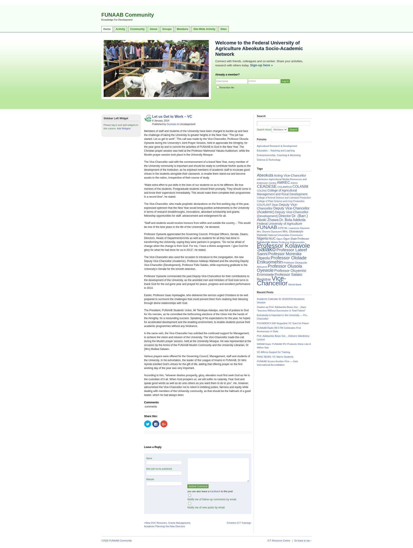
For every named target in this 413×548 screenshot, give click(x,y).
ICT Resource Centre (279, 540)
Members (182, 29)
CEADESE (267, 186)
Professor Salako (288, 274)
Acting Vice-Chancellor (290, 175)
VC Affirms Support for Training (273, 352)
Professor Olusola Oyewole (279, 268)
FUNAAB (267, 227)
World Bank (294, 284)
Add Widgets (124, 128)
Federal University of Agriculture (279, 223)
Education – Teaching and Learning (276, 150)
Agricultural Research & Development (277, 146)
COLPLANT (264, 204)
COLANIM (300, 186)
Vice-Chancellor (272, 281)
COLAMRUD (284, 187)
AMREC (283, 183)
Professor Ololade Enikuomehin (282, 259)
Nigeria (262, 238)
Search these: (264, 129)
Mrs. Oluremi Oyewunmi (269, 231)
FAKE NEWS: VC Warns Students (275, 356)
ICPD (281, 228)
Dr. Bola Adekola (292, 220)
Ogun (279, 238)
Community (137, 29)
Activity (120, 29)
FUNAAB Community (127, 15)
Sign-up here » (261, 65)
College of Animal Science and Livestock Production (284, 197)
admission (262, 179)
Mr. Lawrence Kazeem (296, 228)
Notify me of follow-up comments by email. (212, 499)
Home (107, 29)
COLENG (262, 190)
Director (284, 216)
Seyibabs (172, 124)
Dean (275, 204)
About (153, 29)
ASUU (294, 183)
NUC (272, 238)
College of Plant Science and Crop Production (281, 201)
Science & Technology (269, 159)
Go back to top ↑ (303, 540)
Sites (223, 29)
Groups (167, 29)
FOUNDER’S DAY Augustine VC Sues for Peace (283, 323)
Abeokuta (265, 175)
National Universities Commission (285, 235)
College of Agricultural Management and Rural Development (282, 192)
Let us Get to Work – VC (172, 116)
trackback (215, 491)
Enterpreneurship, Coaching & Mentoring (279, 155)
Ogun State (290, 238)
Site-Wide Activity (204, 29)
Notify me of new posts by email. (206, 507)
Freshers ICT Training (238, 523)
